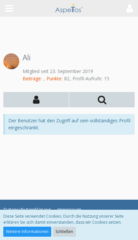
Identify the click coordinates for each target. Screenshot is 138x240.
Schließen (64, 231)
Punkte (54, 78)
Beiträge (32, 78)
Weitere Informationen (27, 231)
